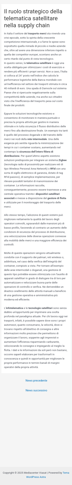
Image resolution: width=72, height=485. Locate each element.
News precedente (36, 380)
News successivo (36, 390)
